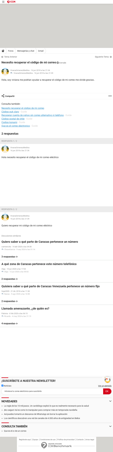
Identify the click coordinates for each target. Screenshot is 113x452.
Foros (10, 51)
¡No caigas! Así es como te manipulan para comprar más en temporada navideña (40, 410)
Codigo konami (9, 122)
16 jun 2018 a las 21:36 (19, 150)
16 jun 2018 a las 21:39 (43, 73)
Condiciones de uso (48, 440)
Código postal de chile (12, 118)
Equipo (35, 440)
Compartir (10, 96)
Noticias (6, 386)
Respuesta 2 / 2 (9, 209)
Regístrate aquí (25, 440)
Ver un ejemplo (105, 386)
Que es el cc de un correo (15, 431)
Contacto (80, 440)
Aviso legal (89, 440)
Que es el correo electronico (15, 125)
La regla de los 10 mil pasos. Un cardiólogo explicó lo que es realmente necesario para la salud (46, 406)
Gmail (40, 51)
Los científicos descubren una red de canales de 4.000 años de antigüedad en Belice (42, 418)
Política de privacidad (66, 440)
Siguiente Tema (102, 57)
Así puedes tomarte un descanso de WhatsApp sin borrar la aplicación (35, 414)
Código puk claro (10, 111)
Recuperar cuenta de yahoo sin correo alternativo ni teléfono (32, 115)
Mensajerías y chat (25, 51)
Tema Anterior (10, 57)
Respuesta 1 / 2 (9, 141)
